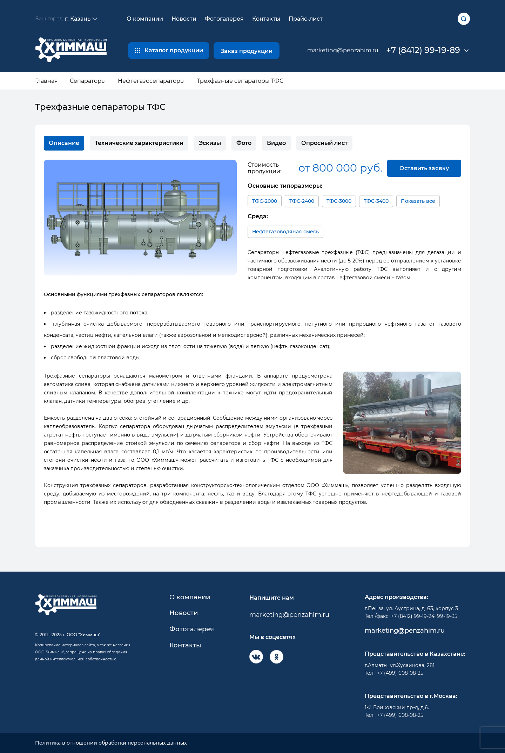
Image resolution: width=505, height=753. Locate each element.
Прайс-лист (306, 18)
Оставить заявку (424, 168)
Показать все (418, 201)
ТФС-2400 (301, 201)
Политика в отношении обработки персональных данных (111, 743)
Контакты (266, 18)
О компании (145, 18)
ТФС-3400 (376, 201)
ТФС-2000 (264, 201)
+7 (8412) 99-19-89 (423, 50)
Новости (183, 18)
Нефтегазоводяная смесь (285, 231)
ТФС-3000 (338, 201)
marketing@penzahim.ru (342, 50)
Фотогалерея (224, 18)
